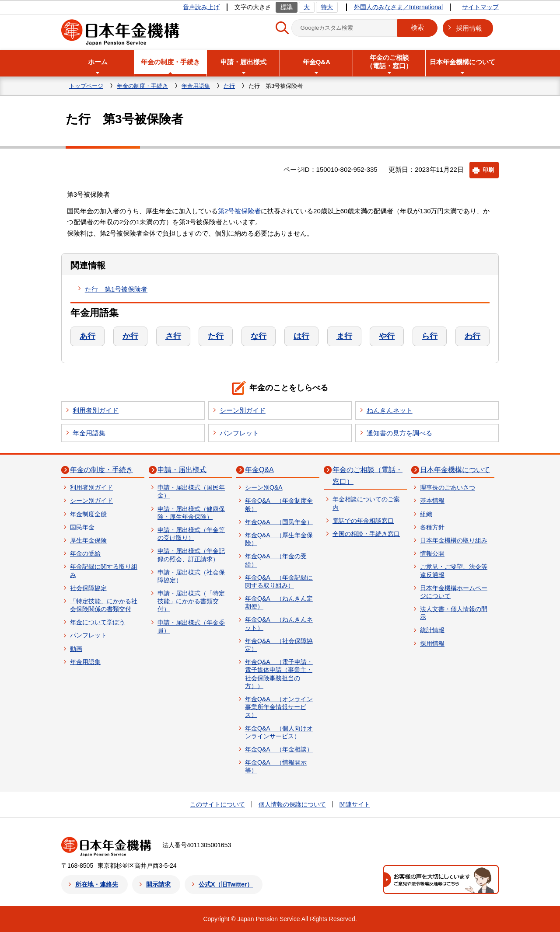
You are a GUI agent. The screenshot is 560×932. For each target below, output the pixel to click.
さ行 (173, 336)
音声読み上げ (201, 6)
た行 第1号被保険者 (116, 289)
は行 (301, 336)
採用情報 (469, 28)
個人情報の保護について (292, 804)
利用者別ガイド (96, 410)
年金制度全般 (88, 514)
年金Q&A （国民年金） (279, 521)
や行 (387, 336)
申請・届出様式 (182, 469)
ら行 (430, 336)
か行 (130, 336)
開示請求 (158, 884)
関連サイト (355, 804)
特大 (327, 6)
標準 (286, 6)
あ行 (87, 336)
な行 (258, 336)
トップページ (86, 86)
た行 (229, 86)
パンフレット (239, 433)
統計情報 (432, 629)
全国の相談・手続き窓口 (366, 533)
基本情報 (432, 500)
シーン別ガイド (243, 410)
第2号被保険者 (239, 211)
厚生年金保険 (88, 540)
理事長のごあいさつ (447, 487)
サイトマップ (480, 6)
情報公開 (432, 553)
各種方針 (432, 527)
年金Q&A (259, 469)
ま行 (344, 336)
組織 (426, 514)
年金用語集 (196, 86)
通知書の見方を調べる (399, 433)
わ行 (472, 336)
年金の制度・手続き (142, 86)
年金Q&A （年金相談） (279, 749)
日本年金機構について (455, 469)
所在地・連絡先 (96, 884)
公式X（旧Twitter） (226, 884)
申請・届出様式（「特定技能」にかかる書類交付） (191, 601)
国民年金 (82, 527)
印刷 (488, 170)
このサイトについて (217, 804)
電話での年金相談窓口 (363, 520)
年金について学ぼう (97, 622)
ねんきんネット (390, 410)
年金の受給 (85, 553)
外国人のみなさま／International (398, 6)
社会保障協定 (88, 587)
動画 (76, 648)
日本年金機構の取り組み (453, 540)
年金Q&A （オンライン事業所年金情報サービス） (279, 707)
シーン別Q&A (264, 487)
